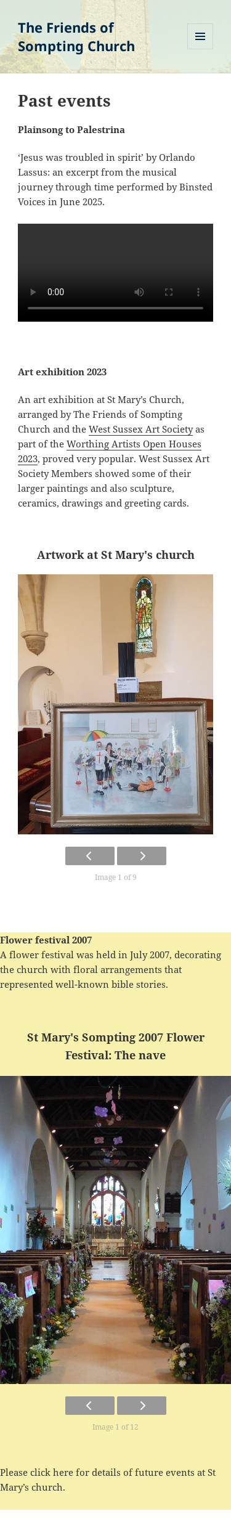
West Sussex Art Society (141, 429)
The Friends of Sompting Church (76, 36)
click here (51, 1472)
